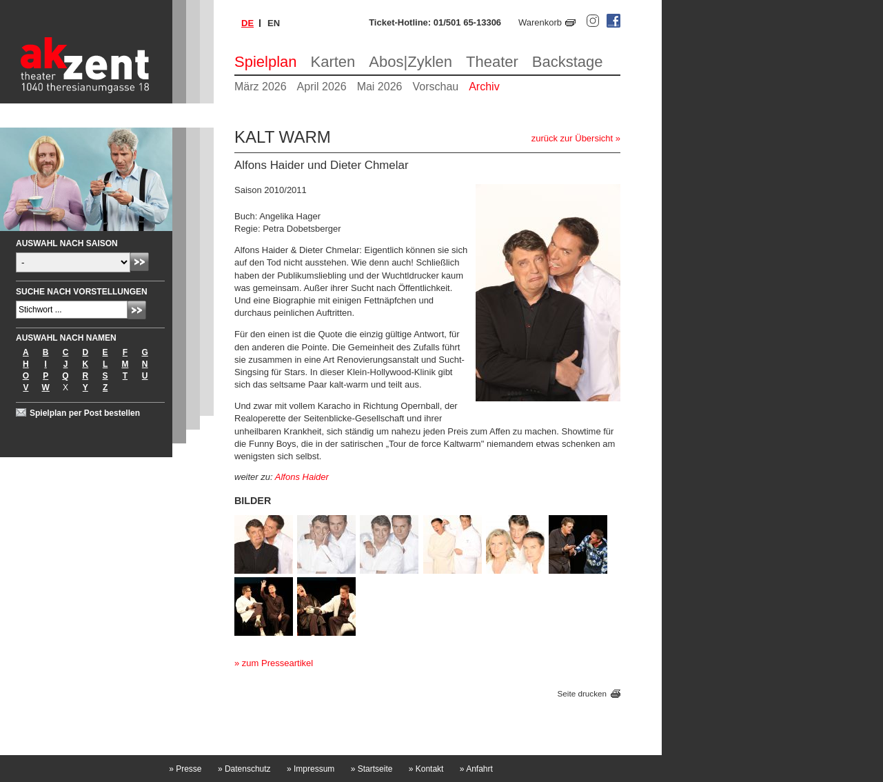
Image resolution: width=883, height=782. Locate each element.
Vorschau (435, 86)
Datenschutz (244, 769)
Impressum (310, 769)
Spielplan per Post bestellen (85, 413)
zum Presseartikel (277, 663)
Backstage (567, 61)
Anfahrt (476, 769)
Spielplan (265, 61)
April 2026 (322, 86)
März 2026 (260, 86)
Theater (492, 61)
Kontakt (426, 769)
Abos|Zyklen (410, 61)
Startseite (372, 769)
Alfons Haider (302, 477)
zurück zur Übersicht (572, 138)
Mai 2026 (380, 86)
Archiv (484, 86)
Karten (333, 61)
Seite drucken (582, 693)
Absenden (139, 261)
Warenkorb (540, 22)
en (273, 23)
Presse (185, 769)
